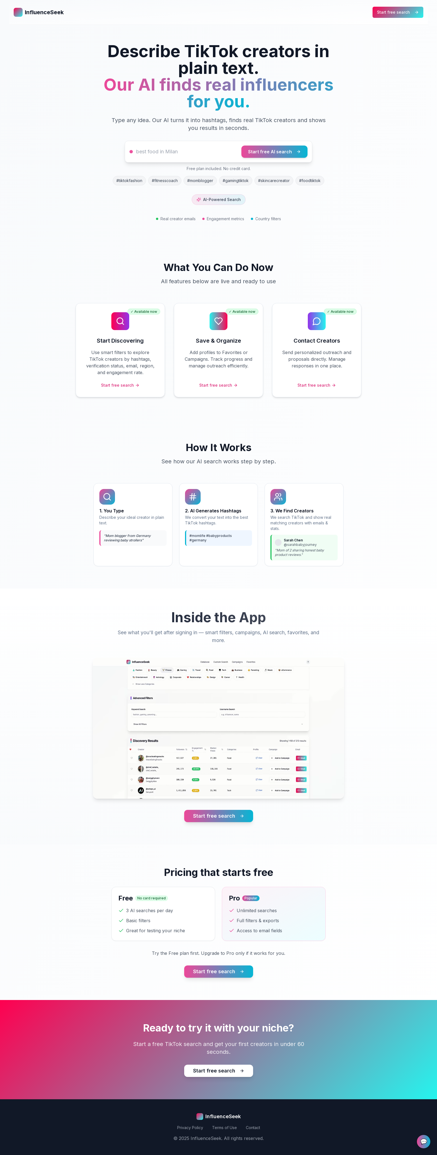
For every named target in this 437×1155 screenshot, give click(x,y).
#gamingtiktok (236, 180)
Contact (253, 1127)
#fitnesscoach (165, 180)
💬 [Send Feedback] (423, 1141)
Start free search (398, 12)
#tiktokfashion (129, 180)
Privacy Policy (190, 1127)
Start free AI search (274, 151)
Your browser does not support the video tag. (218, 728)
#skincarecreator (274, 180)
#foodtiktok (310, 180)
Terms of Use (224, 1127)
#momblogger (200, 180)
